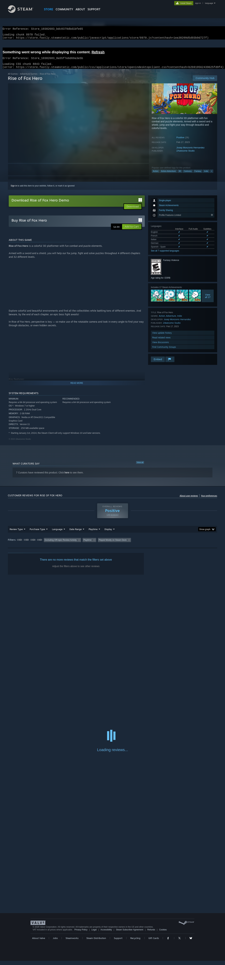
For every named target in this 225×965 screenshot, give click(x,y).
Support (118, 942)
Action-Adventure (168, 175)
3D (180, 175)
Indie (206, 175)
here (67, 476)
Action (155, 175)
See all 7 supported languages (165, 255)
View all (140, 467)
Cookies (163, 934)
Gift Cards (153, 942)
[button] (132, 231)
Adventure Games (29, 78)
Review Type (16, 533)
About (80, 9)
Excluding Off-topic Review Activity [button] (61, 544)
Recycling (135, 942)
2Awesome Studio (185, 155)
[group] (112, 544)
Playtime (93, 533)
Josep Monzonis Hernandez (190, 151)
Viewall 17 (208, 300)
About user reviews (189, 500)
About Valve (38, 942)
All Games (13, 78)
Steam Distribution (96, 942)
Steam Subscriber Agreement (129, 934)
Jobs (55, 942)
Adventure (171, 320)
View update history (162, 337)
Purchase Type (37, 533)
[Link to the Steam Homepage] (23, 11)
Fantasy (197, 175)
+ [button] (211, 175)
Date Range (75, 533)
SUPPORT (94, 9)
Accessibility (106, 934)
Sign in (14, 190)
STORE (48, 9)
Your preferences (209, 500)
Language (57, 533)
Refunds (151, 934)
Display (108, 533)
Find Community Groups (164, 351)
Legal (93, 934)
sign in (198, 3)
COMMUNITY (64, 9)
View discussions (160, 346)
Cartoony (188, 175)
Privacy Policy (80, 934)
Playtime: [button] (87, 544)
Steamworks (72, 942)
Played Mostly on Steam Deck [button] (113, 544)
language (209, 3)
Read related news (161, 341)
